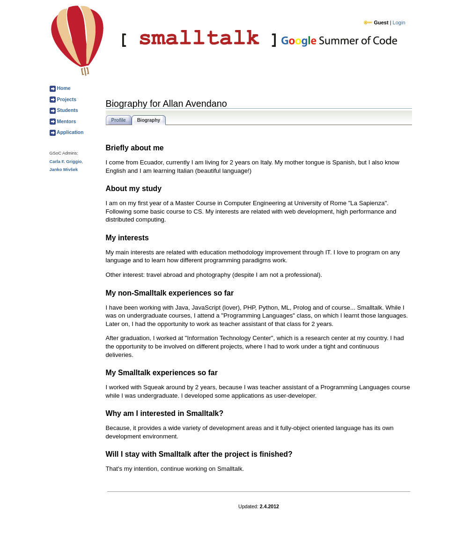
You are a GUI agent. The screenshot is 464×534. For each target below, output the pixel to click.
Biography (148, 120)
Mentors (66, 121)
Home (63, 88)
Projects (66, 99)
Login (399, 22)
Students (67, 110)
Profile (118, 120)
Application (70, 132)
